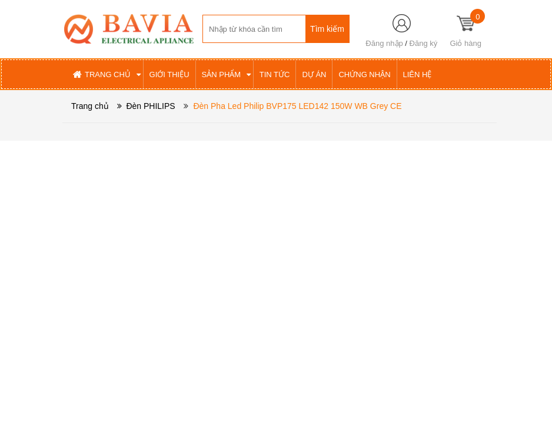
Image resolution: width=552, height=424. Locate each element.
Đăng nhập (384, 43)
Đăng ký (424, 43)
